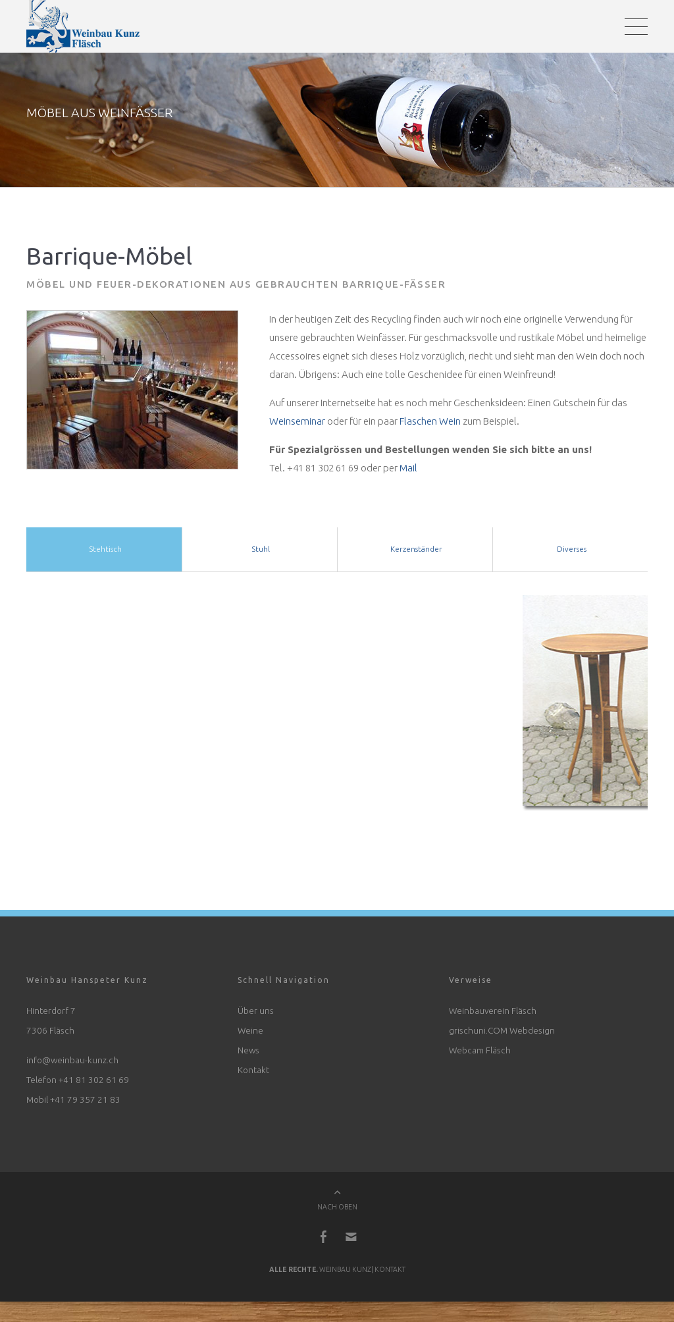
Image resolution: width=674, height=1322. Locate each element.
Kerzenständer (415, 552)
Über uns (256, 1014)
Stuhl (260, 552)
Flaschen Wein (430, 424)
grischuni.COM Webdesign (502, 1033)
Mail (408, 471)
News (248, 1053)
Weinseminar (297, 424)
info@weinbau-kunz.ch (72, 1063)
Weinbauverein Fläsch (492, 1014)
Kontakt (253, 1073)
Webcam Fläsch (480, 1053)
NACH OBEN (337, 1211)
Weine (250, 1033)
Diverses (570, 552)
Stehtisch (104, 552)
